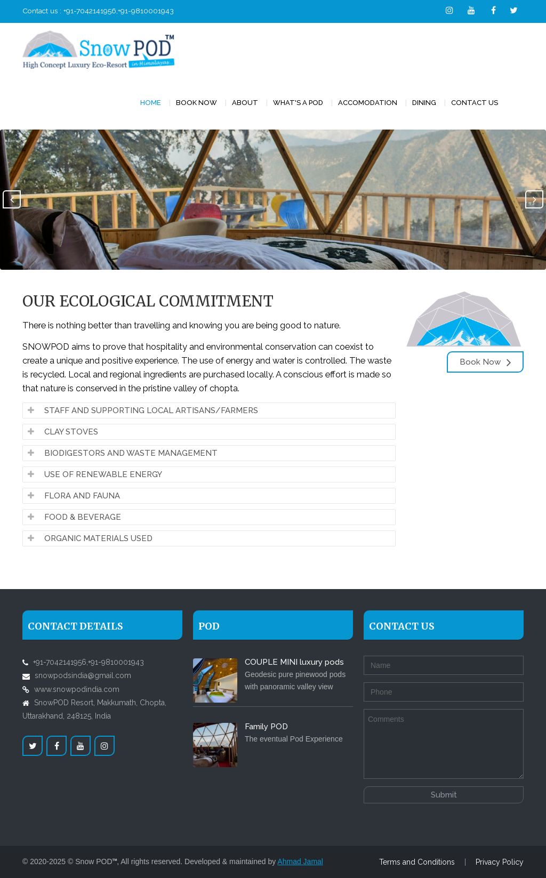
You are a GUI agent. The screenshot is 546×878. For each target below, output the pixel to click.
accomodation (367, 103)
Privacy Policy (500, 862)
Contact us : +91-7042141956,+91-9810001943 (98, 10)
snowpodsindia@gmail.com (83, 675)
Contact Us (474, 103)
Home (150, 103)
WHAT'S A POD (298, 103)
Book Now (485, 362)
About (245, 103)
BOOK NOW (196, 103)
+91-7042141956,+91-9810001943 (88, 662)
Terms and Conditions (417, 862)
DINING (424, 103)
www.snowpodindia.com (76, 689)
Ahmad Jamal (300, 861)
